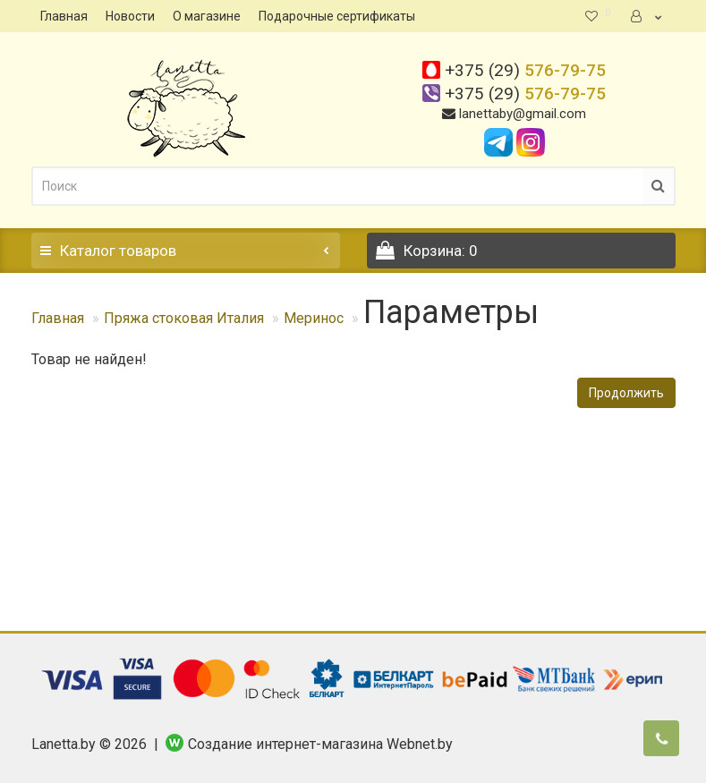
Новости (130, 16)
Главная (64, 16)
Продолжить (626, 393)
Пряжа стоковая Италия (184, 318)
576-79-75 (525, 70)
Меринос (314, 318)
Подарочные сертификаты (337, 16)
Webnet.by (420, 744)
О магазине (207, 16)
